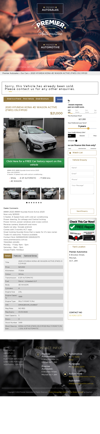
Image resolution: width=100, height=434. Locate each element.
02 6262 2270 (75, 315)
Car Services (18, 59)
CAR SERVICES (10, 356)
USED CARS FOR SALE (13, 362)
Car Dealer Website (76, 392)
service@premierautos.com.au (82, 376)
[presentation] (80, 200)
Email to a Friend (14, 99)
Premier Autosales (10, 73)
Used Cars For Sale (55, 59)
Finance (82, 59)
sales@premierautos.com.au (81, 383)
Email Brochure (42, 99)
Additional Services (26, 67)
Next (61, 193)
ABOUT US (8, 353)
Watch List (77, 153)
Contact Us (53, 67)
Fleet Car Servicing (35, 59)
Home (7, 59)
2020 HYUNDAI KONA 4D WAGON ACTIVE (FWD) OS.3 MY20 (59, 73)
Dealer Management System (58, 392)
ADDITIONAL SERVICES (13, 364)
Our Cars (24, 73)
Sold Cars (71, 59)
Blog (63, 67)
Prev (7, 193)
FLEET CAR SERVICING (13, 359)
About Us (41, 67)
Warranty (9, 67)
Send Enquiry (82, 211)
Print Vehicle (28, 99)
